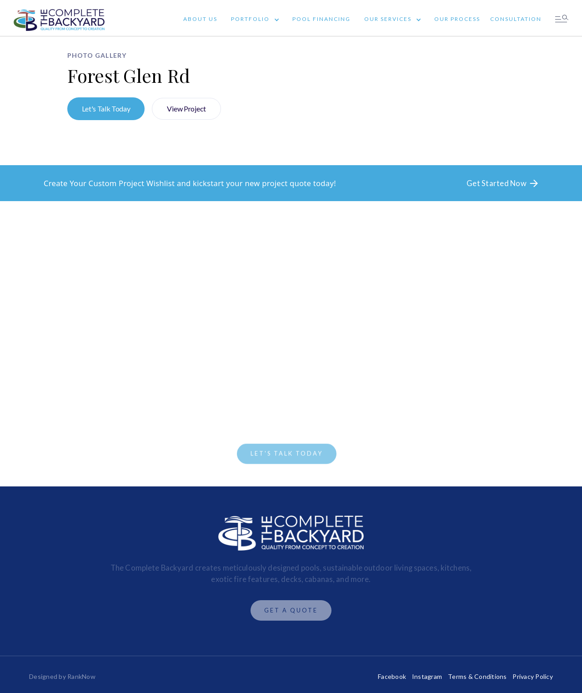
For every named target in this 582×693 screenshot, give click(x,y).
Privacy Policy (532, 676)
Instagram (427, 676)
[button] (252, 20)
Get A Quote (291, 610)
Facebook (392, 676)
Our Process (457, 18)
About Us (200, 18)
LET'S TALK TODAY (287, 454)
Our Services (387, 18)
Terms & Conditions (477, 676)
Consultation (516, 18)
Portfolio (250, 18)
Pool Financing (321, 18)
